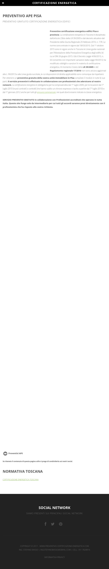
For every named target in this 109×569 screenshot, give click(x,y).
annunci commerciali (46, 92)
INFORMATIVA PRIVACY (54, 557)
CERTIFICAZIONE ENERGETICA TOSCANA (20, 479)
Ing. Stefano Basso (28, 549)
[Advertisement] (26, 49)
